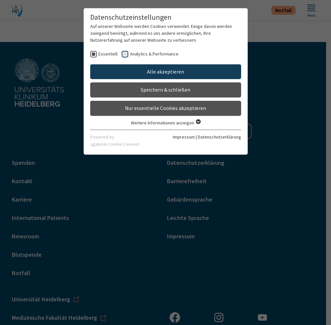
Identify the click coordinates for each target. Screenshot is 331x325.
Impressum (184, 137)
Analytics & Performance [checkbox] (154, 54)
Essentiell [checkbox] (107, 54)
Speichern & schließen (165, 89)
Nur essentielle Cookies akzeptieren (165, 108)
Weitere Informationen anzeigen (165, 123)
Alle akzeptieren (165, 71)
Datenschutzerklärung (219, 137)
